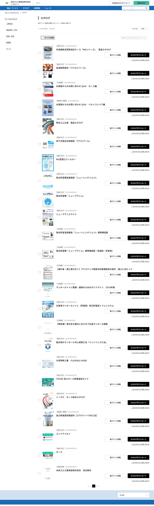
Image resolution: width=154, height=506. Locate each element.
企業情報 (37, 8)
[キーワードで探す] (146, 8)
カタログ (26, 8)
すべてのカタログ (11, 19)
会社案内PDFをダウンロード (121, 3)
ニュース (48, 8)
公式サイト (15, 4)
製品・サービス (12, 8)
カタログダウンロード (138, 55)
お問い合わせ (141, 3)
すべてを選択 (48, 37)
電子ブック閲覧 (115, 55)
